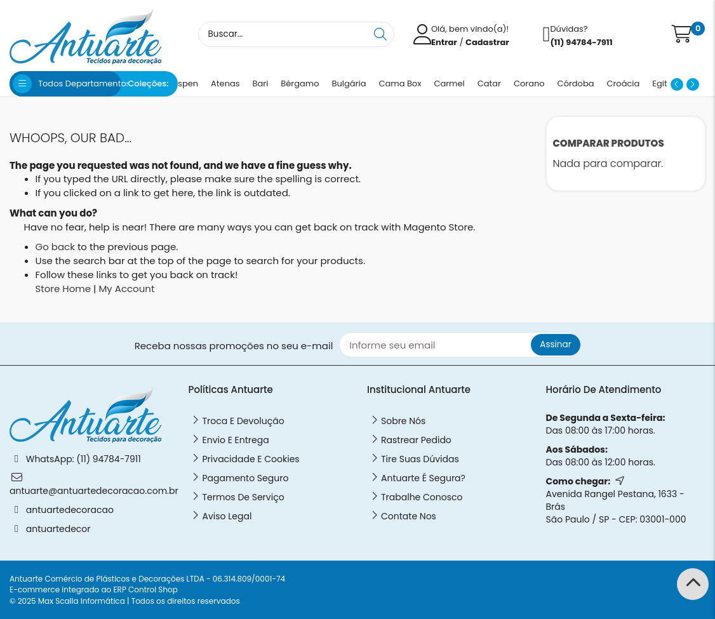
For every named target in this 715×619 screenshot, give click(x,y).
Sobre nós (403, 421)
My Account (126, 288)
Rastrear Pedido (416, 440)
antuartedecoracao (70, 509)
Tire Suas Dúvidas (420, 459)
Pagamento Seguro (246, 478)
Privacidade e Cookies (251, 459)
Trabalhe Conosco (421, 497)
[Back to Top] (693, 584)
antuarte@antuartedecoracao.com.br (94, 490)
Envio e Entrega (236, 440)
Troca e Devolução (243, 421)
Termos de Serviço (243, 497)
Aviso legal (227, 516)
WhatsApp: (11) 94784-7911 (83, 459)
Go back (55, 246)
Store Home (63, 288)
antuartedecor (58, 528)
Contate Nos (408, 516)
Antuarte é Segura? (423, 478)
